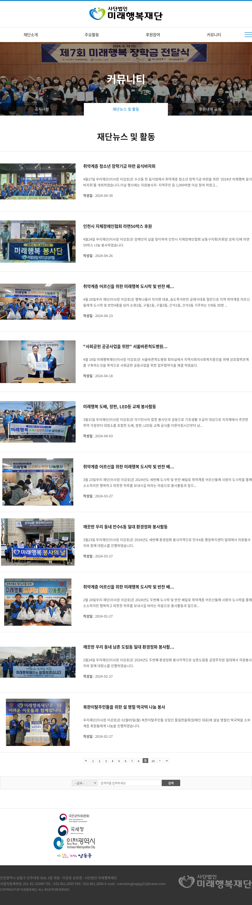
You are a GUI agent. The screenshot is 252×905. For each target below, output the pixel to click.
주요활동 (92, 35)
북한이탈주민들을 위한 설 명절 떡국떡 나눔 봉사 (124, 707)
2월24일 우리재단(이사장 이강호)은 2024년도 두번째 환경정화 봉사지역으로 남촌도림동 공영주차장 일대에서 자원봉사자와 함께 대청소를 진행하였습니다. (167, 662)
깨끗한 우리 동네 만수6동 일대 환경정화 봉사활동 (125, 527)
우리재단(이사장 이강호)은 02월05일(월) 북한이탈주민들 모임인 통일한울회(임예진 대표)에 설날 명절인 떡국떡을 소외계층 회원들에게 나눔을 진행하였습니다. (166, 722)
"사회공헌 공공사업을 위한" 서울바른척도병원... (125, 346)
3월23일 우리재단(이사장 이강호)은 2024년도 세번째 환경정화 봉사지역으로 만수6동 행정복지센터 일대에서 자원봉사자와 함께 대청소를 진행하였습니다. (167, 542)
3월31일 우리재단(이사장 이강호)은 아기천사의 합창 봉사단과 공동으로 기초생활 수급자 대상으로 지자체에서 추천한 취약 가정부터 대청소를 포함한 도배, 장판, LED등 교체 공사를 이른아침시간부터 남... (165, 422)
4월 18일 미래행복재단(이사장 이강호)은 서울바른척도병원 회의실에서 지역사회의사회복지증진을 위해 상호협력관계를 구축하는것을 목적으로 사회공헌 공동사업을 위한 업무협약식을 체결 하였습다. (166, 362)
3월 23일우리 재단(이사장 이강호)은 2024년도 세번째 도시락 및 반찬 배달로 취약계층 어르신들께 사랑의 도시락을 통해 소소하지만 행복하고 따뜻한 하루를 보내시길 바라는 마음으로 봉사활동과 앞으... (167, 482)
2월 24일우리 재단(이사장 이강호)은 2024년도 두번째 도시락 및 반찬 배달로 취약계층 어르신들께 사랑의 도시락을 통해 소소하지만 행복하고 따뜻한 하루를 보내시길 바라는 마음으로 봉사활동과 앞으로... (167, 602)
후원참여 (153, 35)
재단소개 (31, 35)
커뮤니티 (214, 35)
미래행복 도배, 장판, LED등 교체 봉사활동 (119, 406)
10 (153, 761)
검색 (171, 783)
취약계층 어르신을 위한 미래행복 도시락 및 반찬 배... (128, 286)
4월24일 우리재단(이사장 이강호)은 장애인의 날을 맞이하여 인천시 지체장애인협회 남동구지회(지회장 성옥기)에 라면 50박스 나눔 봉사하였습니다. (166, 242)
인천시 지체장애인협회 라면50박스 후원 (117, 226)
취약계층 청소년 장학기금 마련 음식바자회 (119, 166)
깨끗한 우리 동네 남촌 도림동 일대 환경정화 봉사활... (128, 647)
